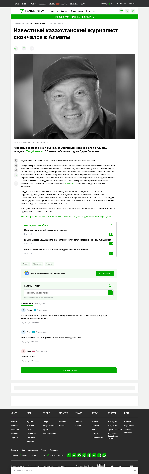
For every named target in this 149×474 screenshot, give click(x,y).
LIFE (24, 4)
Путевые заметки (115, 430)
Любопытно (31, 433)
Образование (129, 426)
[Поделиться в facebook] (16, 170)
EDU (83, 4)
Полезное (95, 426)
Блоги (94, 430)
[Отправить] (110, 292)
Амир (29, 351)
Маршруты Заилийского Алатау (113, 436)
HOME (52, 4)
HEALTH (42, 4)
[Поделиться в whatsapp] (16, 160)
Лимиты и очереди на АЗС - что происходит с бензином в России (56, 249)
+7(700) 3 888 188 (57, 455)
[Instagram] (99, 455)
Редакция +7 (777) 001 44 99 (113, 4)
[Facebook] (89, 455)
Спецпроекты (77, 11)
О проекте (15, 450)
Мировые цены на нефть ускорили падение (45, 230)
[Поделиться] (32, 48)
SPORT (32, 4)
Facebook (69, 183)
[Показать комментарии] (24, 48)
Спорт (45, 422)
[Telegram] (94, 455)
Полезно (30, 430)
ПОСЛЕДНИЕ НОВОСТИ (23, 470)
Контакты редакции (30, 450)
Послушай (15, 430)
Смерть (26, 264)
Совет (29, 332)
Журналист (37, 264)
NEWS (16, 4)
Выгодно (30, 426)
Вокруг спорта (49, 426)
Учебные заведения (128, 431)
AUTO (64, 4)
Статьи (64, 11)
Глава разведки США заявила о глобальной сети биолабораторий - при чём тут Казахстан (68, 240)
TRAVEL (74, 4)
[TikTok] (84, 455)
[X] (69, 455)
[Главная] (32, 10)
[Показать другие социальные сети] (16, 175)
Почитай (14, 426)
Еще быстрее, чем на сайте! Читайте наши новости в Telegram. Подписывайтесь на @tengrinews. (67, 216)
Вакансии (54, 450)
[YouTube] (79, 455)
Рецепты (30, 441)
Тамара (30, 310)
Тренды (46, 430)
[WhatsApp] (104, 455)
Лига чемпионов (49, 433)
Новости (54, 11)
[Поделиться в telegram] (16, 165)
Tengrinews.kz (34, 151)
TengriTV (14, 437)
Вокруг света (113, 426)
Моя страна (112, 422)
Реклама (132, 4)
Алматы (49, 264)
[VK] (74, 455)
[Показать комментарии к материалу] (16, 183)
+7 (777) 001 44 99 (29, 455)
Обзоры (95, 433)
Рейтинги (90, 11)
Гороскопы (31, 437)
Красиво (30, 422)
